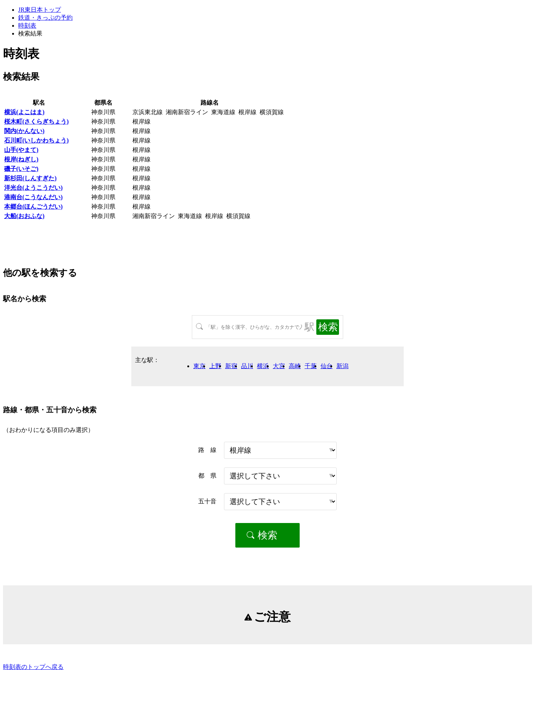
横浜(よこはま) (24, 112)
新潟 (342, 366)
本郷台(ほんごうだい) (33, 206)
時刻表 (27, 25)
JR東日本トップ (39, 9)
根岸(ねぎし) (21, 159)
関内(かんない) (24, 131)
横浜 (263, 366)
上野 (215, 366)
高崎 (295, 366)
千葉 (311, 366)
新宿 (231, 366)
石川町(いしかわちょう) (36, 140)
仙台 (326, 366)
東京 (199, 366)
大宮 (279, 366)
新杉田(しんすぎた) (30, 178)
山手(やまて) (21, 150)
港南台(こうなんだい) (33, 197)
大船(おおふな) (24, 216)
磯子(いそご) (21, 169)
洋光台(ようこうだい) (33, 187)
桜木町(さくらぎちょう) (36, 121)
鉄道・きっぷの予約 (45, 17)
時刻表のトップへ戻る (33, 667)
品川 (247, 366)
